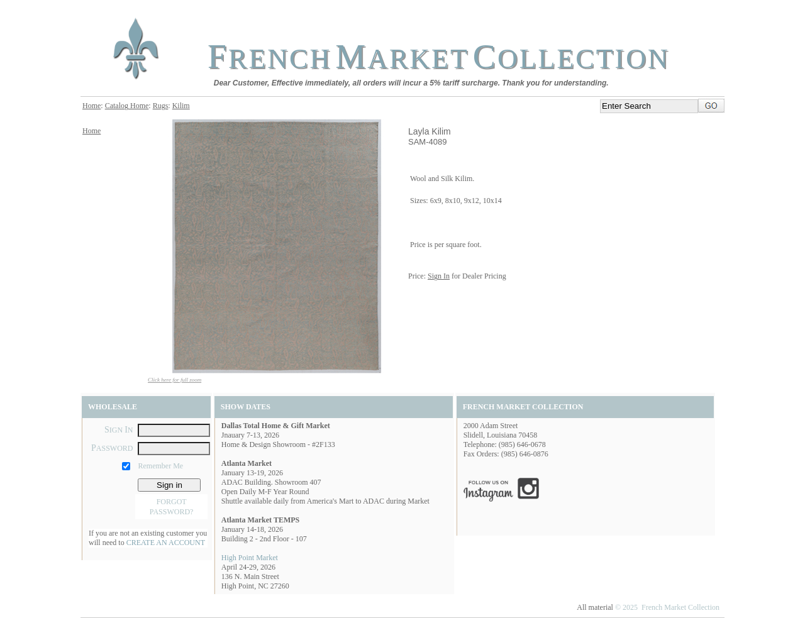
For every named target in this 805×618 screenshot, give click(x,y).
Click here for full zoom (174, 380)
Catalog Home (127, 105)
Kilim (181, 105)
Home (91, 105)
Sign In (439, 276)
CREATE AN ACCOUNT (165, 542)
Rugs (161, 105)
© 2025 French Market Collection (667, 607)
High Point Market (249, 557)
